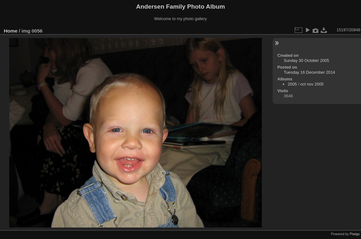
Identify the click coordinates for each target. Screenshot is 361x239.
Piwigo (355, 234)
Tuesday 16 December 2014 (309, 72)
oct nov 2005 (312, 84)
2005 (292, 84)
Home (11, 31)
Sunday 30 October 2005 (306, 60)
